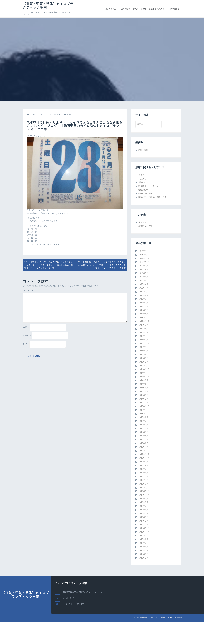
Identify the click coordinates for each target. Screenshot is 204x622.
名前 (26, 327)
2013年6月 (143, 428)
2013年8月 (143, 421)
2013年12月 (144, 406)
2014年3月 (143, 395)
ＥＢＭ (141, 175)
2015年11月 (144, 343)
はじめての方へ (111, 9)
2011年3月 (143, 517)
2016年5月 (143, 332)
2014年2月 (143, 399)
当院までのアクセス (157, 9)
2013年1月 (143, 447)
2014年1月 (143, 402)
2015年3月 (143, 358)
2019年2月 (143, 291)
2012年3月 (143, 484)
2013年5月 (143, 432)
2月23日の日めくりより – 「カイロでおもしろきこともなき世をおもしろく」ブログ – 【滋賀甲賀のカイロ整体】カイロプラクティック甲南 (48, 265)
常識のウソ (143, 182)
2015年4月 (143, 354)
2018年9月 (143, 295)
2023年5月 (143, 254)
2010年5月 (143, 550)
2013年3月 (143, 439)
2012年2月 (143, 487)
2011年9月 (143, 499)
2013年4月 (143, 436)
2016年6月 (143, 328)
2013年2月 (143, 443)
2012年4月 (143, 480)
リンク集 (142, 222)
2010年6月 (143, 547)
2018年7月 (143, 303)
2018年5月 (143, 310)
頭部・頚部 (143, 150)
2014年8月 (143, 380)
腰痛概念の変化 (145, 193)
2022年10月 (144, 262)
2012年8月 (143, 465)
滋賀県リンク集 (145, 226)
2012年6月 (143, 473)
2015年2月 (143, 362)
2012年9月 (143, 462)
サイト (26, 344)
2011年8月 (143, 502)
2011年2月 (143, 521)
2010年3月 (143, 554)
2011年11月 (144, 491)
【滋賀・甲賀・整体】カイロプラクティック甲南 (48, 5)
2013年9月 (143, 417)
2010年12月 (144, 528)
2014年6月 (143, 384)
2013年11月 (144, 410)
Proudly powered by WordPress (146, 618)
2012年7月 (143, 469)
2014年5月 (143, 388)
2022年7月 (143, 266)
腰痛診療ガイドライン (148, 186)
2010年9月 (143, 539)
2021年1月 (143, 273)
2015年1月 (143, 365)
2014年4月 (143, 391)
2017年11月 (144, 321)
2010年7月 (143, 543)
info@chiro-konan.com (73, 604)
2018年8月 (143, 299)
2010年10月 (144, 535)
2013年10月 (144, 413)
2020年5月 (143, 280)
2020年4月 (143, 284)
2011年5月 (143, 513)
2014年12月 (144, 369)
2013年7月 (143, 425)
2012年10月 (144, 458)
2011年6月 (143, 510)
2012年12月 (144, 450)
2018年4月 (143, 314)
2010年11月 (144, 532)
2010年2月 (143, 558)
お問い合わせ (174, 9)
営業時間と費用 (139, 9)
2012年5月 (143, 476)
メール (27, 336)
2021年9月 (143, 269)
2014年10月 (144, 377)
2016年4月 (143, 336)
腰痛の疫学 (143, 190)
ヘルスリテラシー (146, 179)
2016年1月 (143, 340)
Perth (170, 618)
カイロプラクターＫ (54, 115)
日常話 (69, 115)
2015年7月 (143, 351)
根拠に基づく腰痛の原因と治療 (152, 197)
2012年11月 (144, 454)
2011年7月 (143, 506)
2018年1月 (143, 317)
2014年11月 (144, 373)
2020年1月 (143, 288)
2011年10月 (144, 495)
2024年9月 (143, 251)
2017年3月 (143, 325)
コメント (28, 291)
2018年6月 (143, 306)
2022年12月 (144, 258)
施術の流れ (125, 9)
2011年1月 (143, 524)
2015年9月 (143, 347)
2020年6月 (143, 277)
